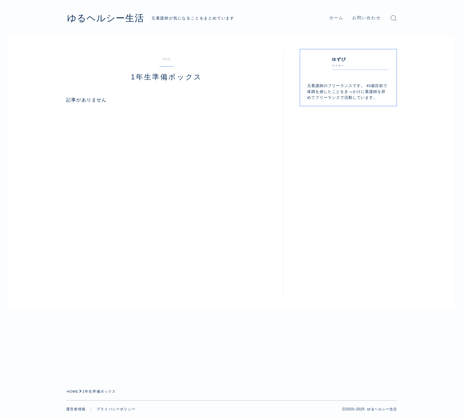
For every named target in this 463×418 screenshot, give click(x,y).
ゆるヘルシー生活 (108, 18)
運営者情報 (76, 409)
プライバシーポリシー (116, 409)
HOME (73, 391)
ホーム (336, 17)
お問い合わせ (366, 17)
